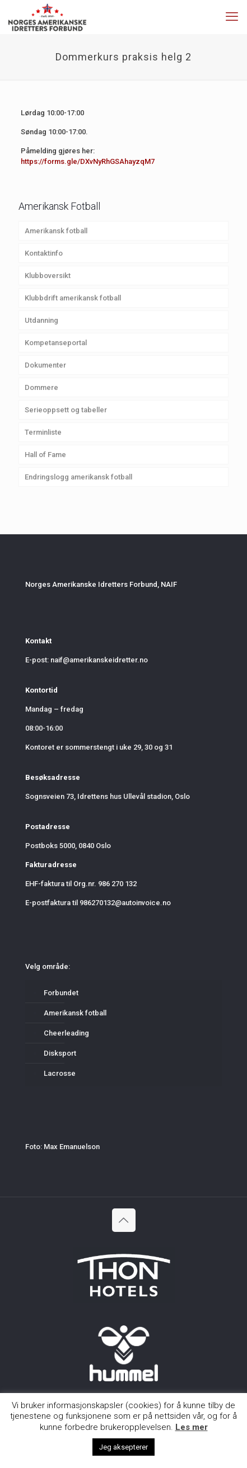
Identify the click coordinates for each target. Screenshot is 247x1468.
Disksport (60, 1053)
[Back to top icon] (124, 1220)
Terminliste (43, 432)
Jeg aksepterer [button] (123, 1447)
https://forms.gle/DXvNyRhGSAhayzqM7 (88, 161)
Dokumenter (45, 365)
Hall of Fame (45, 454)
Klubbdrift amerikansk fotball (73, 298)
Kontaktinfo (44, 253)
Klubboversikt (48, 275)
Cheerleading (66, 1033)
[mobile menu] (231, 16)
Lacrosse (60, 1073)
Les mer (191, 1427)
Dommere (41, 387)
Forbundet (61, 993)
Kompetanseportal (56, 342)
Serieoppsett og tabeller (66, 410)
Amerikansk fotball (56, 231)
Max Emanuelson (72, 1146)
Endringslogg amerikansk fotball (78, 477)
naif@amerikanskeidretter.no (99, 660)
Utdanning (41, 320)
